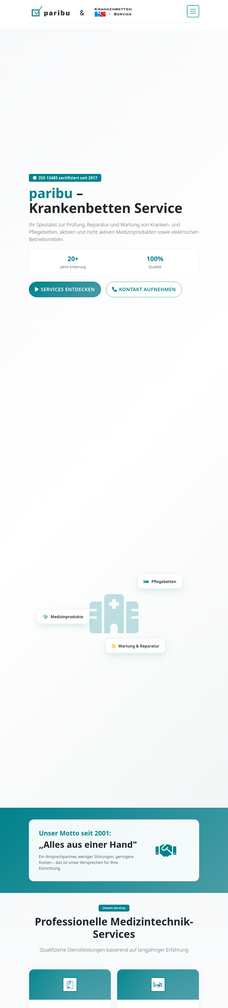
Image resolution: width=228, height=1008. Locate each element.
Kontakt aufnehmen (144, 289)
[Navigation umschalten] (193, 11)
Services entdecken (65, 289)
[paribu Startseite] (82, 11)
